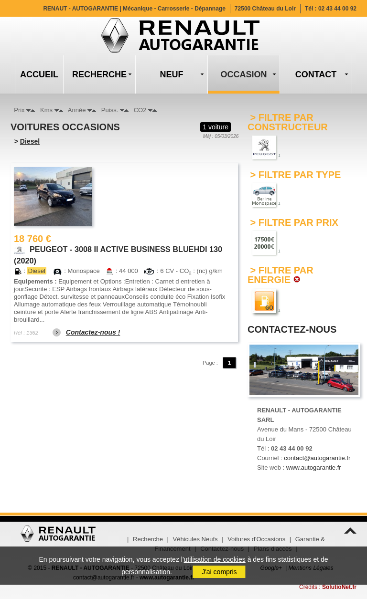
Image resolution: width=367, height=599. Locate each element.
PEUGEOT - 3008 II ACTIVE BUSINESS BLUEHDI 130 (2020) (118, 250)
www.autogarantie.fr (313, 467)
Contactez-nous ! (93, 332)
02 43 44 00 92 (337, 8)
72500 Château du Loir (265, 8)
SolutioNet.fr (339, 587)
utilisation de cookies (215, 559)
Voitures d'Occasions (256, 539)
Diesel (30, 141)
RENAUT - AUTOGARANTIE (134, 8)
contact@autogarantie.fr (317, 458)
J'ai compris (219, 572)
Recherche (148, 539)
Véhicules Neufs (195, 539)
